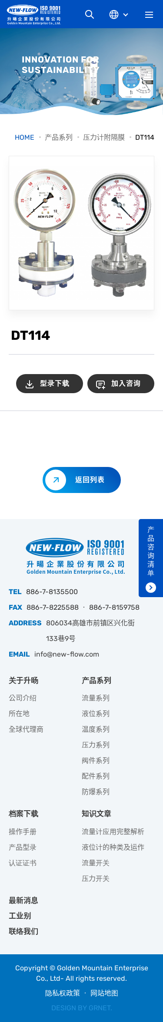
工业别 (20, 915)
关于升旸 (23, 680)
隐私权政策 (62, 993)
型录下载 (55, 383)
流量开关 (96, 863)
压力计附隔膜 (104, 137)
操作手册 (23, 832)
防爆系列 (96, 792)
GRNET (99, 1008)
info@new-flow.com (66, 654)
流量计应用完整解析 (113, 832)
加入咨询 (126, 383)
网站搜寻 (89, 14)
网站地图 (104, 993)
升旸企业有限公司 (37, 14)
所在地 (19, 714)
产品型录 (23, 847)
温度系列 (96, 729)
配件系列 (96, 776)
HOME (24, 137)
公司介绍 (23, 698)
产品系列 (59, 137)
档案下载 (23, 813)
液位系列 (96, 714)
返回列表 (90, 480)
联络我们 (23, 931)
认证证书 (23, 863)
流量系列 (96, 698)
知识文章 (96, 813)
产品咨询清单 (150, 551)
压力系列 (96, 745)
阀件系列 (96, 760)
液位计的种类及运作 (113, 847)
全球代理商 (26, 729)
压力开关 (96, 878)
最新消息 (23, 900)
